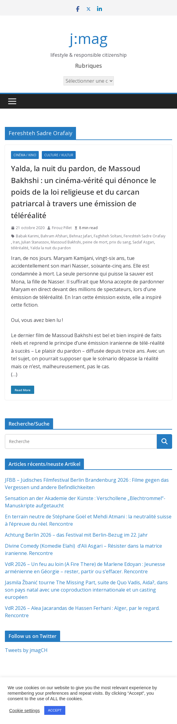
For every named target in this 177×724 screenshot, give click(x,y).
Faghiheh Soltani (108, 236)
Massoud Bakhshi (66, 242)
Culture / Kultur (58, 155)
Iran (16, 242)
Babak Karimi (27, 236)
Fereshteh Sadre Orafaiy (144, 236)
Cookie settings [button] (24, 710)
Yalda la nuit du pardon (50, 247)
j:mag (88, 38)
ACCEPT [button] (55, 710)
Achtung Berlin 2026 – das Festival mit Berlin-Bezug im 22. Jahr (76, 534)
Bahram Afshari (54, 236)
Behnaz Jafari (80, 236)
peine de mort (95, 242)
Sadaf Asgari (143, 242)
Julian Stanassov (35, 242)
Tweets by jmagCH (26, 650)
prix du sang (120, 242)
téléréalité (19, 247)
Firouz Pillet (62, 227)
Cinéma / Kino (24, 155)
